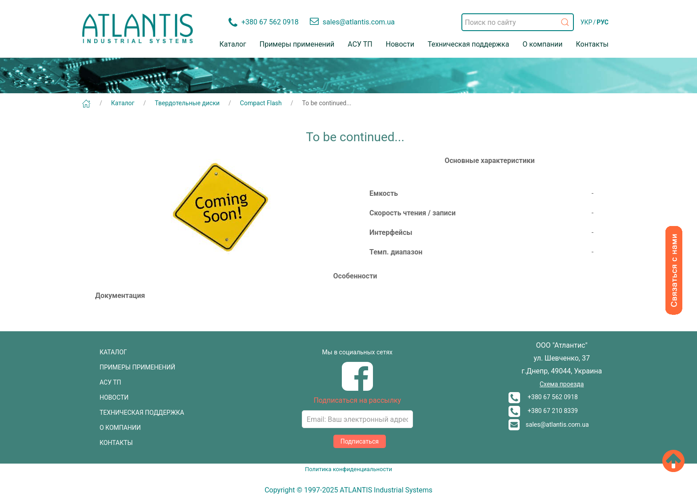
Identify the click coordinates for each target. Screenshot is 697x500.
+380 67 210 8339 (543, 410)
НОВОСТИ (114, 397)
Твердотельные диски (187, 103)
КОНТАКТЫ (116, 442)
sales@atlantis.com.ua (549, 424)
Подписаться (359, 441)
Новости (400, 44)
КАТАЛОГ (113, 352)
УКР (587, 22)
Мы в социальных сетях (357, 352)
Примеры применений (297, 44)
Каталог (233, 44)
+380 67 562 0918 (543, 397)
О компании (542, 44)
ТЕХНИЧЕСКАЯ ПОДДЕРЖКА (142, 412)
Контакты (592, 44)
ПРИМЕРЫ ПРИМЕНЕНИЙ (137, 367)
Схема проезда (562, 384)
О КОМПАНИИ (120, 427)
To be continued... (327, 103)
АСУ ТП (360, 44)
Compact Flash (261, 103)
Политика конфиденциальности (348, 469)
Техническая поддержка (468, 44)
